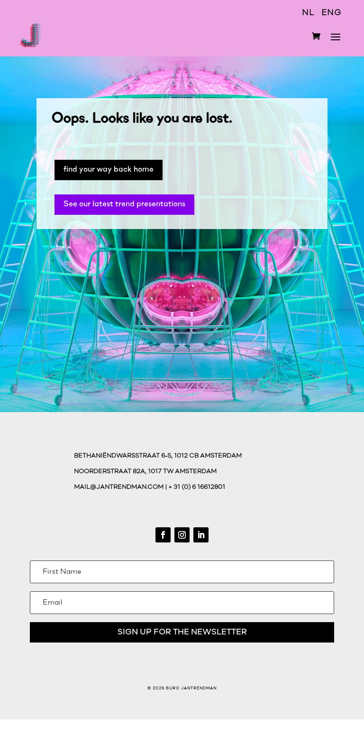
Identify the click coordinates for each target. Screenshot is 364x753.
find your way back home (109, 169)
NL (308, 13)
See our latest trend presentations (124, 204)
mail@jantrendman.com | (121, 487)
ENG (331, 13)
